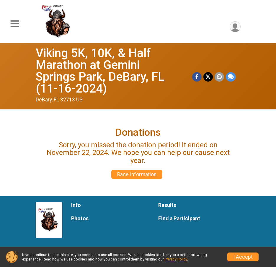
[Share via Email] (219, 77)
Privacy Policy (176, 259)
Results (167, 205)
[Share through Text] (231, 77)
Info (76, 205)
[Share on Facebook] (197, 77)
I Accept (243, 257)
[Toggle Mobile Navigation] (15, 24)
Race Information (136, 174)
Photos (80, 218)
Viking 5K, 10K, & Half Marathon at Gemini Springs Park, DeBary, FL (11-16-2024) (100, 71)
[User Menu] (235, 26)
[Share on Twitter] (208, 77)
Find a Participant (179, 218)
